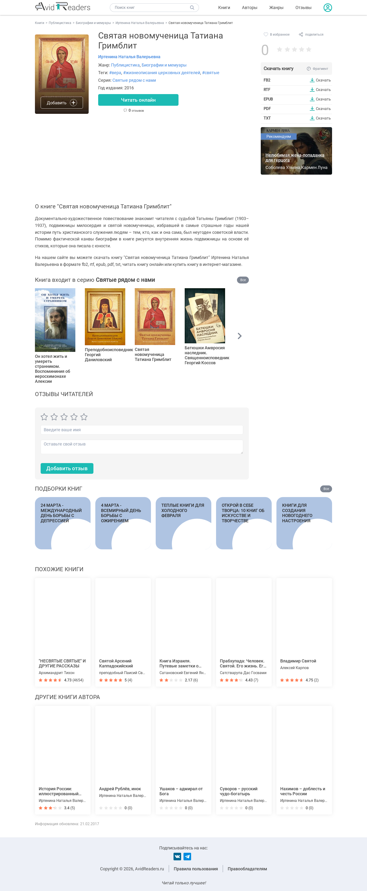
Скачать (323, 80)
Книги (224, 7)
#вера (115, 72)
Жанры (276, 7)
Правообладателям (247, 868)
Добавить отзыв (67, 468)
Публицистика (125, 64)
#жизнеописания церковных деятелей (161, 72)
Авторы (249, 7)
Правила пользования (196, 868)
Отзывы (303, 7)
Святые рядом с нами (134, 80)
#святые (210, 72)
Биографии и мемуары (164, 64)
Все (243, 280)
